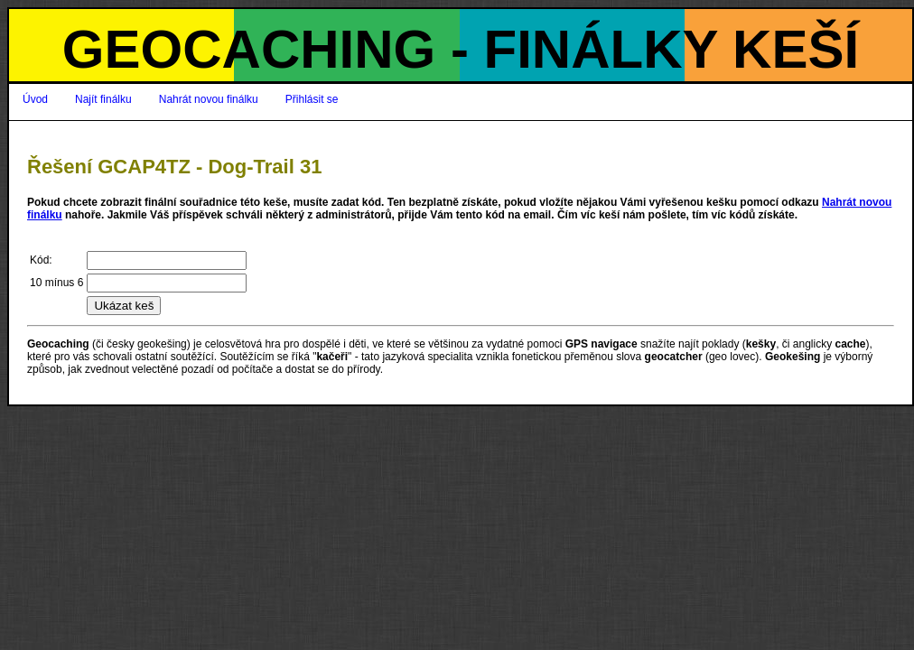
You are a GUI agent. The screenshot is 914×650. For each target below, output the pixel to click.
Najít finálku (103, 99)
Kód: (41, 260)
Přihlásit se (312, 99)
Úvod (35, 99)
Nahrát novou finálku (208, 99)
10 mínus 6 (56, 282)
